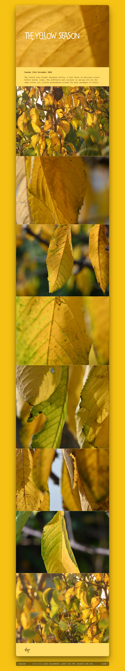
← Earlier (21, 664)
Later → (105, 664)
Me (69, 664)
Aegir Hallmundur (51, 664)
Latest (63, 664)
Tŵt (73, 664)
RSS (91, 664)
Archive (80, 664)
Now (86, 664)
